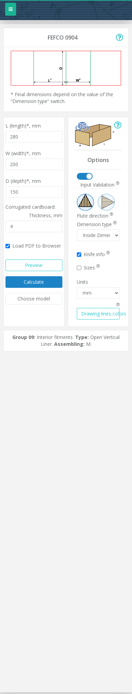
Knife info (93, 254)
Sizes (88, 267)
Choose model (33, 298)
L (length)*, (23, 125)
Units (82, 282)
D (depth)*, (23, 181)
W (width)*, (23, 153)
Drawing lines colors (100, 313)
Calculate (34, 282)
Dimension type (97, 224)
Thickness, (45, 215)
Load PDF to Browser (33, 245)
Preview (34, 265)
